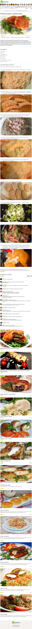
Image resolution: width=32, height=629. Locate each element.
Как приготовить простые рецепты (4, 1)
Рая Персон (29, 35)
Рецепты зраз (3, 330)
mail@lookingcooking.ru (16, 626)
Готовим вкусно (16, 622)
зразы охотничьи (25, 269)
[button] (31, 1)
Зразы (1, 466)
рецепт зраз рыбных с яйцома (24, 44)
